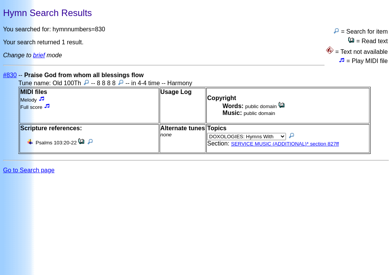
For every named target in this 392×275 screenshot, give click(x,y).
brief (39, 55)
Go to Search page (28, 170)
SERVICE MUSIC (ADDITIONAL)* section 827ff (285, 144)
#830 (10, 75)
